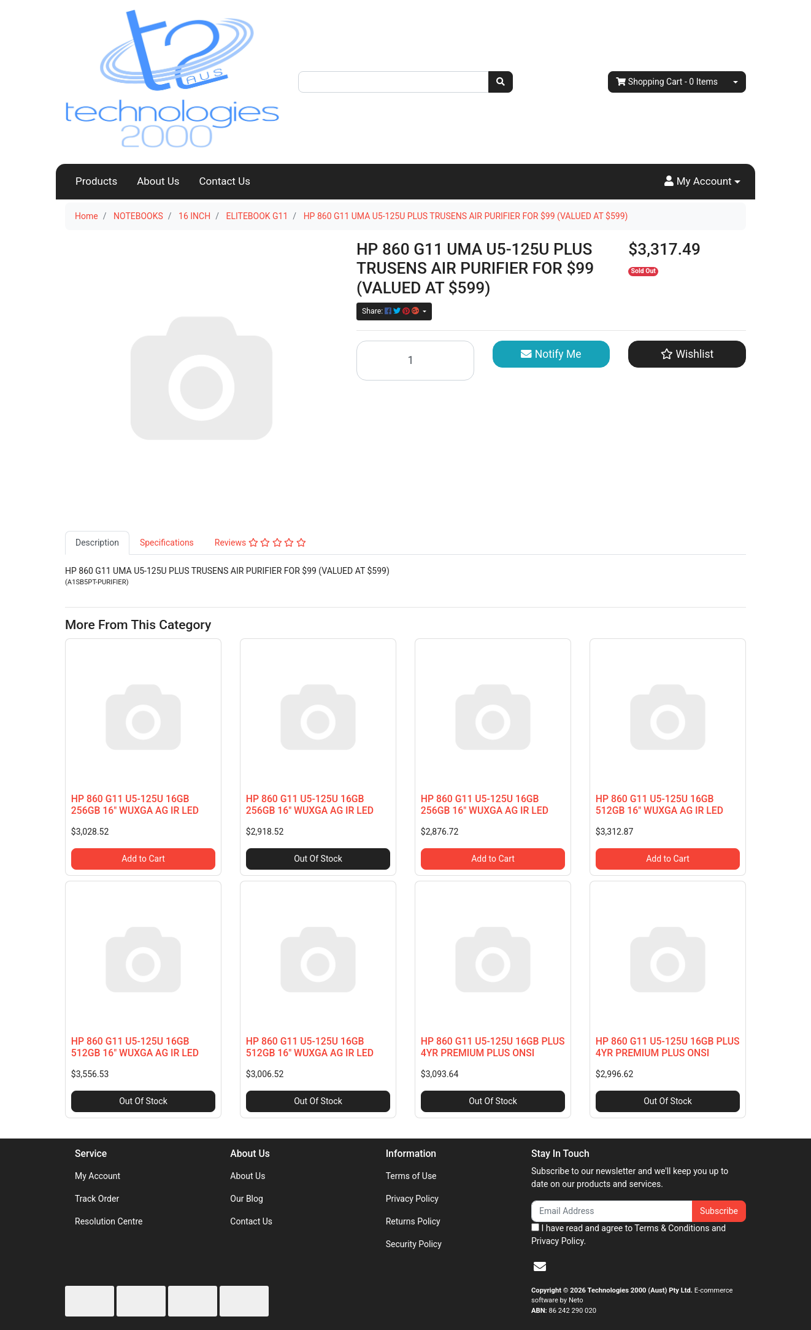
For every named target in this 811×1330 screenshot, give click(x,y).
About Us (158, 181)
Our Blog (246, 1199)
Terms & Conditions (671, 1228)
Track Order (97, 1199)
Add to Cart (143, 859)
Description (97, 542)
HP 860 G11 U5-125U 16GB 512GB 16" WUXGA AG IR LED (659, 804)
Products (96, 181)
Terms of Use (411, 1176)
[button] (702, 182)
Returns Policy (413, 1221)
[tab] (97, 543)
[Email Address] (612, 1211)
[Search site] (500, 82)
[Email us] (540, 1266)
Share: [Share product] (391, 311)
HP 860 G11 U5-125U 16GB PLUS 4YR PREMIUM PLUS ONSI (493, 1047)
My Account (97, 1176)
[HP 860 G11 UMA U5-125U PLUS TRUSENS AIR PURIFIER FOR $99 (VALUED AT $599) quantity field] (415, 361)
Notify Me (551, 354)
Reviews (260, 542)
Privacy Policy (412, 1199)
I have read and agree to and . (628, 1234)
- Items (667, 81)
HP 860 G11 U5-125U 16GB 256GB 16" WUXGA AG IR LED (135, 804)
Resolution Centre (108, 1221)
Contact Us (224, 181)
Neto (576, 1300)
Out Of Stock (318, 859)
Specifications (167, 542)
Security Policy (414, 1244)
